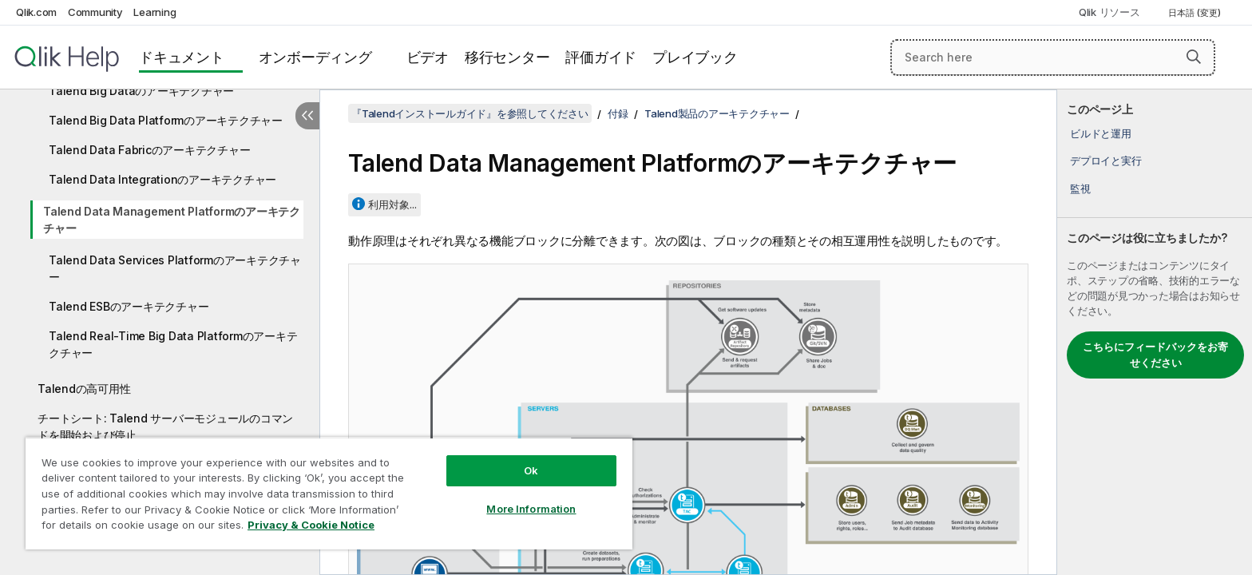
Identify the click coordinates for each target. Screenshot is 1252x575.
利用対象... (392, 204)
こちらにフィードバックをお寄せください (1155, 354)
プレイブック (695, 57)
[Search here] (1053, 57)
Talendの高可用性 (84, 388)
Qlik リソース (1109, 12)
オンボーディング (315, 57)
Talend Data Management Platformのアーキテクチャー (171, 219)
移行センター (507, 57)
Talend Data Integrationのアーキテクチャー (162, 179)
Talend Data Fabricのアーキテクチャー (149, 150)
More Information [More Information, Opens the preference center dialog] (531, 508)
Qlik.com (36, 12)
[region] (329, 493)
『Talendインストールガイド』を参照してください (469, 113)
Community (95, 12)
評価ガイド (600, 57)
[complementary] (1154, 332)
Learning (154, 12)
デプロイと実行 (1105, 160)
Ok (531, 470)
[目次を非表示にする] (307, 115)
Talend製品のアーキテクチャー (717, 113)
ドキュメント (181, 57)
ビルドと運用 (1100, 133)
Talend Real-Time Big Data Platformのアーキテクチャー (173, 344)
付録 (618, 113)
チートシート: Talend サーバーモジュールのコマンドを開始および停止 (165, 426)
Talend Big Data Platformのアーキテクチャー (166, 120)
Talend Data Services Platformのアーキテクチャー (175, 268)
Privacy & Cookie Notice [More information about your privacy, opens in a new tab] (311, 524)
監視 (1080, 188)
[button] (1193, 57)
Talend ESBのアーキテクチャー (128, 306)
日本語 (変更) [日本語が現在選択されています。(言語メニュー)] (1195, 12)
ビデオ (427, 57)
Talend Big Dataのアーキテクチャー (141, 90)
